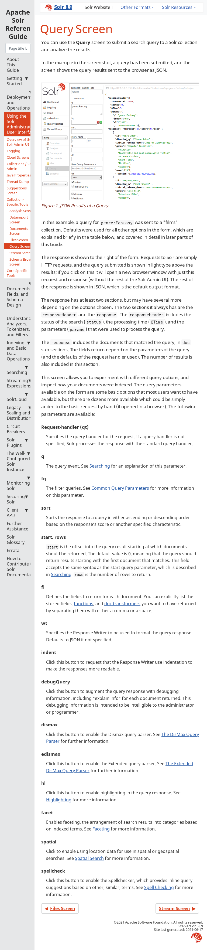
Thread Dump (18, 181)
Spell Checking (159, 887)
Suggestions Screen (17, 190)
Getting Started (17, 81)
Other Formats (135, 7)
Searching (17, 369)
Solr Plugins (17, 442)
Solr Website (97, 7)
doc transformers (122, 604)
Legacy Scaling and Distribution (19, 412)
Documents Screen (18, 231)
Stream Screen (21, 252)
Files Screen (18, 239)
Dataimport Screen (18, 219)
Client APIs (17, 512)
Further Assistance (17, 526)
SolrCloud (17, 396)
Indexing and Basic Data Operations (18, 351)
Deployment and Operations (19, 100)
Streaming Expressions (19, 383)
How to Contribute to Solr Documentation (23, 567)
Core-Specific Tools (22, 273)
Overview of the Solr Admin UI (19, 142)
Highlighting (58, 800)
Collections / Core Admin (21, 166)
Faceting (101, 829)
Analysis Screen (21, 210)
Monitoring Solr (18, 483)
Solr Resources (177, 7)
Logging (13, 150)
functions (83, 604)
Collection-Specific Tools (22, 202)
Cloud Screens (18, 157)
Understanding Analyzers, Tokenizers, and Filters (22, 324)
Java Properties (19, 175)
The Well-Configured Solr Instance (18, 461)
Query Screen (20, 246)
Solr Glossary (16, 539)
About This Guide (13, 64)
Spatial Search (89, 858)
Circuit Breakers (16, 429)
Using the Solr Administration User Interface (22, 124)
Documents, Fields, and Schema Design (19, 294)
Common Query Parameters (120, 488)
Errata (13, 550)
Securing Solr (17, 499)
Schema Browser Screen (22, 262)
